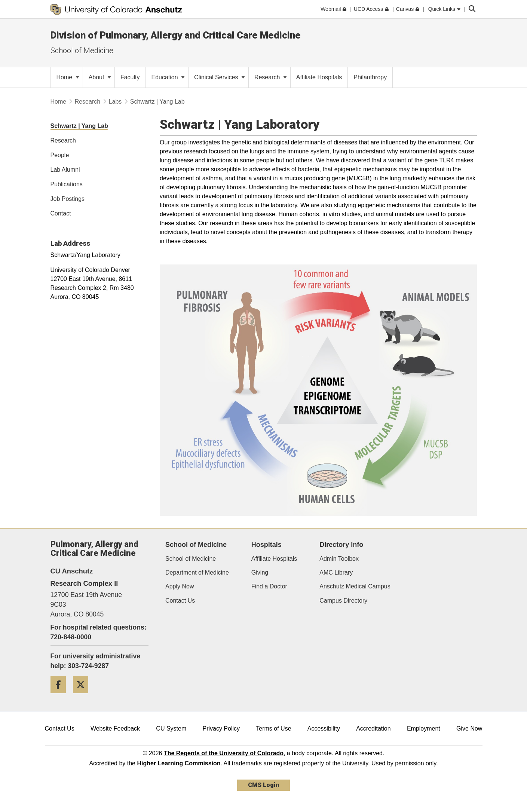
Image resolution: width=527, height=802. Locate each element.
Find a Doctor (269, 586)
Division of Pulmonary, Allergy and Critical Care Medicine (175, 35)
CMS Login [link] (263, 785)
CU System (171, 728)
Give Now (469, 728)
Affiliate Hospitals (274, 558)
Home (67, 77)
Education (168, 77)
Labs (115, 101)
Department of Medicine (197, 572)
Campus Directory (343, 600)
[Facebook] (60, 696)
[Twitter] (83, 696)
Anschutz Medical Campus (354, 586)
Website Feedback (115, 728)
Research (270, 77)
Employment (423, 728)
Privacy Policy (221, 728)
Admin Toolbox (339, 558)
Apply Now (179, 586)
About (100, 77)
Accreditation (373, 728)
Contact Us (180, 600)
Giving (259, 572)
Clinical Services (219, 77)
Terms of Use (273, 728)
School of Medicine (190, 558)
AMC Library (336, 572)
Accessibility (323, 728)
